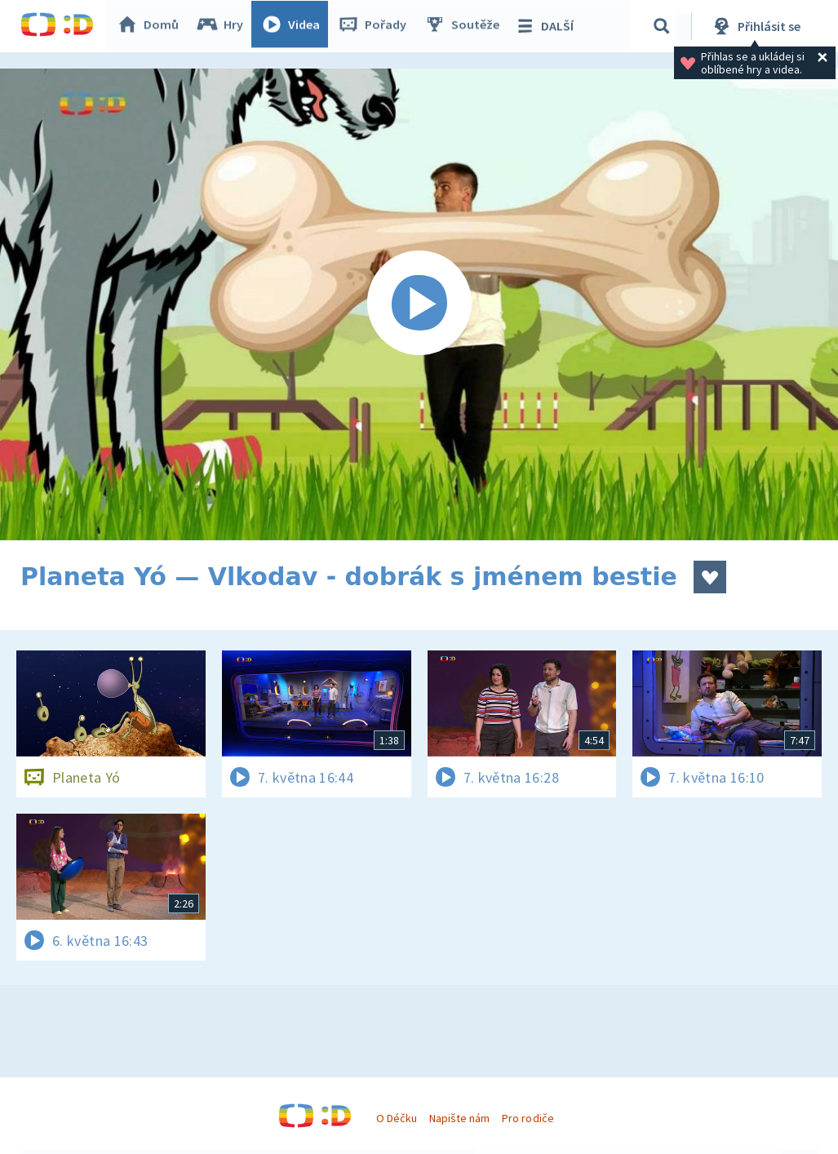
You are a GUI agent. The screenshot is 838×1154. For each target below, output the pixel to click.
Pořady (376, 26)
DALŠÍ (548, 26)
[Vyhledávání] (664, 26)
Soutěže (466, 26)
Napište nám (459, 1118)
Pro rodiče (527, 1118)
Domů (152, 26)
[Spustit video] (419, 304)
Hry (224, 26)
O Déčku (396, 1118)
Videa (294, 26)
